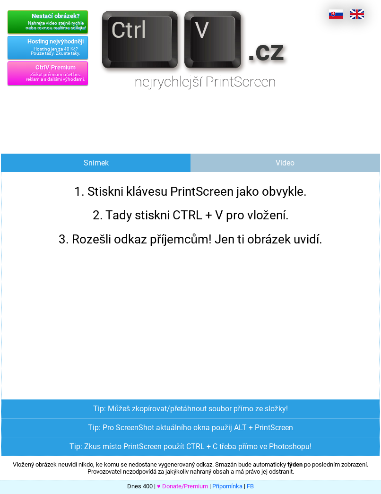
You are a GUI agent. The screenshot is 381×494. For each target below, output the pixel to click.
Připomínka (227, 486)
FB (250, 486)
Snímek (96, 162)
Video (285, 162)
